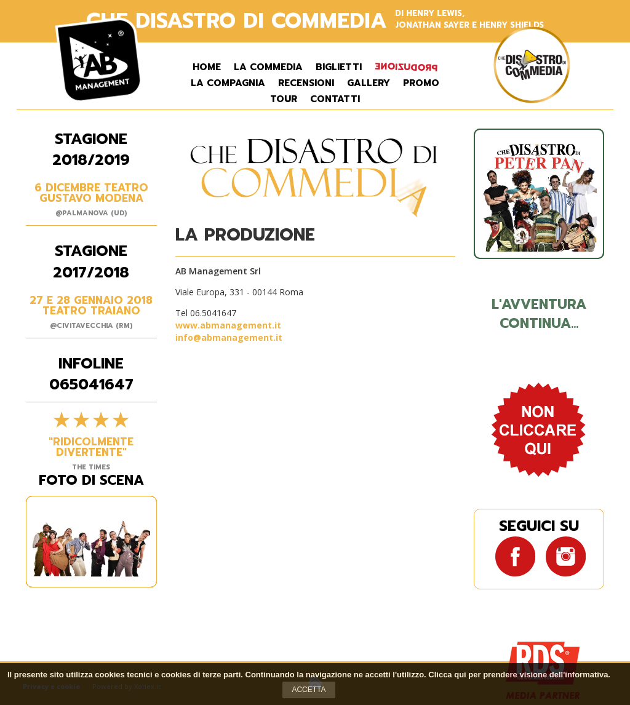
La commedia (268, 67)
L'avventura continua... (539, 313)
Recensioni (306, 83)
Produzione (406, 67)
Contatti (335, 99)
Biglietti (339, 67)
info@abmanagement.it (228, 337)
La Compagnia (228, 83)
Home (207, 67)
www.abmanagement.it (228, 325)
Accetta (308, 689)
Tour (283, 99)
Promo (421, 83)
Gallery (368, 83)
